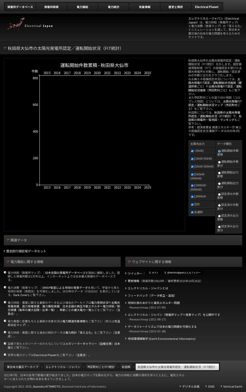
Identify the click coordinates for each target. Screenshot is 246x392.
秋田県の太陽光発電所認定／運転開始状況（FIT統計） (214, 114)
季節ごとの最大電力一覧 (75, 310)
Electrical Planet (45, 355)
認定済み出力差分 (228, 228)
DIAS (211, 386)
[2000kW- (199, 196)
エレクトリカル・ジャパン (63, 367)
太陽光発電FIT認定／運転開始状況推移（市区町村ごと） (215, 88)
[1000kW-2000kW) (198, 187)
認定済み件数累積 (228, 196)
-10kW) (197, 151)
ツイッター (135, 273)
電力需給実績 (51, 306)
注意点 (81, 355)
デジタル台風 (190, 386)
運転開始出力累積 (228, 174)
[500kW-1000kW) (197, 176)
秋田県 (126, 367)
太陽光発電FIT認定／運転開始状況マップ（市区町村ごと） (215, 105)
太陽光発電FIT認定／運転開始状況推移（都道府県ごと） (215, 82)
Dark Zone (20, 295)
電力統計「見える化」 (79, 332)
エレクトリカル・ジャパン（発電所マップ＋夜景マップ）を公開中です (174, 314)
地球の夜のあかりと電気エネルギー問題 (154, 303)
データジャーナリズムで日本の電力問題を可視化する (162, 326)
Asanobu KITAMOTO (46, 386)
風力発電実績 (30, 306)
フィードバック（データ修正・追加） (152, 295)
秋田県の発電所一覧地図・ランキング (215, 118)
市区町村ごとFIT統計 (101, 367)
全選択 (197, 212)
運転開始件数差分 (228, 163)
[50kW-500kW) (202, 166)
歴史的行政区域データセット (26, 251)
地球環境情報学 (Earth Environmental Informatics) (161, 338)
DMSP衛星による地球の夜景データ (65, 288)
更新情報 (133, 281)
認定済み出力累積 (228, 217)
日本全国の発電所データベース (65, 273)
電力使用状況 (99, 302)
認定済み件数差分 (228, 206)
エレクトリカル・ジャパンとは (148, 288)
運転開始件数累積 (228, 152)
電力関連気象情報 (74, 321)
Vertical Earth (232, 386)
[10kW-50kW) (201, 158)
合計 (195, 204)
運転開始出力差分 (228, 185)
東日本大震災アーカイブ (22, 367)
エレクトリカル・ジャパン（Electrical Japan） (213, 20)
